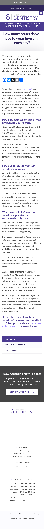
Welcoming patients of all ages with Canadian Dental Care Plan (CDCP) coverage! (22, 26)
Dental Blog (11, 351)
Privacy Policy (8, 514)
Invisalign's (28, 89)
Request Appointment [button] (22, 8)
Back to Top (35, 514)
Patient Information (15, 345)
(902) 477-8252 (23, 3)
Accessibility (19, 514)
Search (27, 514)
